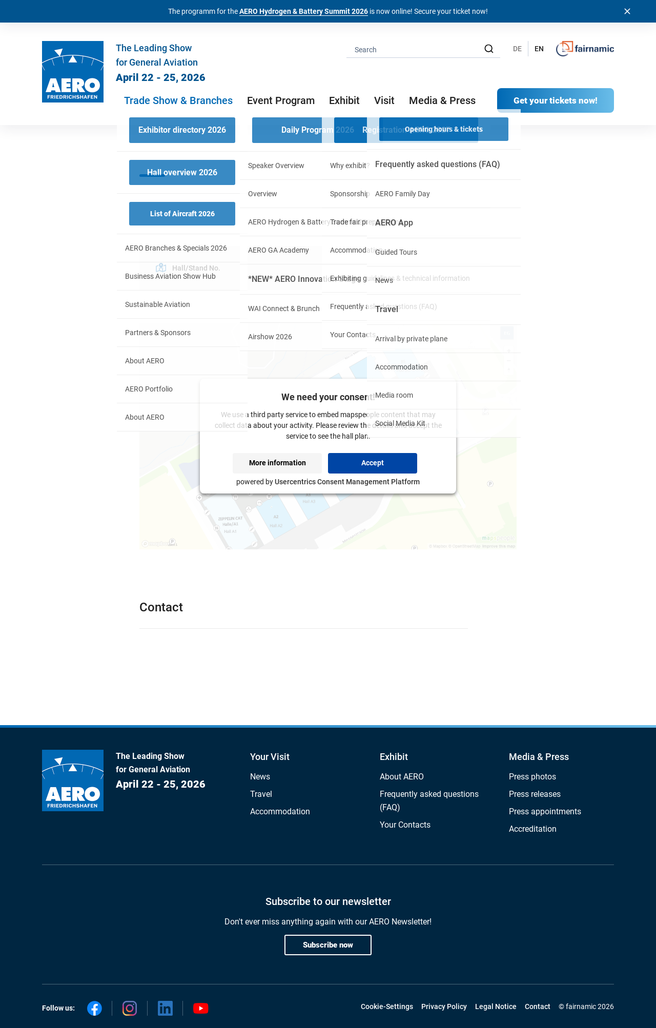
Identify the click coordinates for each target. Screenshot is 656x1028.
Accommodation (280, 811)
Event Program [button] (281, 100)
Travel (261, 794)
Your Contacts (405, 825)
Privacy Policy (444, 1006)
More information (277, 463)
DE (517, 49)
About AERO (402, 777)
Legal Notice (496, 1006)
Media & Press (442, 100)
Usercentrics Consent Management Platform (347, 482)
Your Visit (270, 756)
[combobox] (423, 49)
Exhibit (394, 756)
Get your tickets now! (556, 100)
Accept (372, 463)
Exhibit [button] (344, 100)
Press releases (535, 794)
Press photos (532, 777)
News (260, 777)
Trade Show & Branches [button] (178, 100)
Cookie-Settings (387, 1006)
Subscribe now (328, 945)
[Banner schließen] (627, 11)
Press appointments (545, 811)
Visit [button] (384, 100)
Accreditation (533, 829)
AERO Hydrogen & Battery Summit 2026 (303, 11)
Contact (537, 1006)
